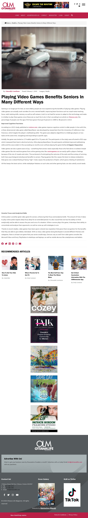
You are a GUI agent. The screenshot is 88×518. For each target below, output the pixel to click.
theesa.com (73, 117)
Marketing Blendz (48, 508)
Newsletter (53, 15)
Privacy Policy (73, 515)
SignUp (67, 15)
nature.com (33, 127)
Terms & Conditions (60, 515)
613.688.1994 (10, 488)
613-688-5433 (9, 486)
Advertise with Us (33, 15)
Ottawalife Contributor (13, 91)
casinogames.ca (53, 151)
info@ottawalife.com (75, 462)
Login (60, 15)
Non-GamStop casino (18, 515)
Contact (44, 15)
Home (17, 15)
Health (14, 23)
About (23, 15)
